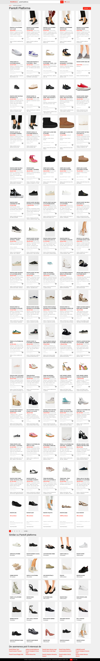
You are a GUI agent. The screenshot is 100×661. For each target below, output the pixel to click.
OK (71, 659)
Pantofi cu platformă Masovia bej (66, 28)
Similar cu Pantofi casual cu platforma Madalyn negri (32, 147)
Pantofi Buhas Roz (30, 654)
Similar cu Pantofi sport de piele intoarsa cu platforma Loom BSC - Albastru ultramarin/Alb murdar (33, 322)
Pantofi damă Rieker (32, 640)
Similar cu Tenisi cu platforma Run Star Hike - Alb (83, 424)
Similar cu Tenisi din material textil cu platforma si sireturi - (49, 493)
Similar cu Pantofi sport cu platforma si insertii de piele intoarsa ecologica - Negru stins (66, 322)
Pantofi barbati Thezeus (15, 651)
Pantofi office (81, 640)
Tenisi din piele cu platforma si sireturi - (49, 445)
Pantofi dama (63, 512)
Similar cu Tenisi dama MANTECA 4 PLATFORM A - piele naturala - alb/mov (33, 76)
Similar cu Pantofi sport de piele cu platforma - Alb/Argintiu (66, 217)
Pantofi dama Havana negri (49, 649)
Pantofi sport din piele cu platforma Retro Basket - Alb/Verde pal (16, 274)
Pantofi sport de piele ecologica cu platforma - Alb (83, 134)
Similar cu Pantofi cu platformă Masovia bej (65, 42)
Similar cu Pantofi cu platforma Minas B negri (32, 42)
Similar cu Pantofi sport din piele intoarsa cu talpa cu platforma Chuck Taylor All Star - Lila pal (50, 424)
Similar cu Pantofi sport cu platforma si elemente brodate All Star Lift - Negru (33, 356)
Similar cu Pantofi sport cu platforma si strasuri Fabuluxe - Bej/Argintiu (16, 321)
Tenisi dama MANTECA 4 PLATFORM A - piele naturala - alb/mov (33, 63)
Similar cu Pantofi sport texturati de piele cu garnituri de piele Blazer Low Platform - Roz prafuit (16, 390)
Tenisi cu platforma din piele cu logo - (33, 445)
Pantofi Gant (30, 512)
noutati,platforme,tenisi (65, 651)
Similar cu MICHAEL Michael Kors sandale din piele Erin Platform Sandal (83, 459)
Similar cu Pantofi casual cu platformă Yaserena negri (15, 147)
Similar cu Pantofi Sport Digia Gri (83, 75)
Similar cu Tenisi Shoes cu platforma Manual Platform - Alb (16, 76)
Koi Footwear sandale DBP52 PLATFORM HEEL (66, 273)
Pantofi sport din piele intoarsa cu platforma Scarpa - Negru (33, 204)
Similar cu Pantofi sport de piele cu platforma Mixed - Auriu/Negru (16, 183)
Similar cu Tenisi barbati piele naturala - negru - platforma (15, 253)
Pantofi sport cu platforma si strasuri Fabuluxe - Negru (66, 240)
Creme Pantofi (14, 575)
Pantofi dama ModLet (64, 649)
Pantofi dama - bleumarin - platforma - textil (66, 63)
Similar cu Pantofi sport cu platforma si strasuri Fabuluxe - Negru (66, 253)
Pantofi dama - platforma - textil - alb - (49, 63)
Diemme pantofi (14, 618)
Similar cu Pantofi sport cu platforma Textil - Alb (33, 111)
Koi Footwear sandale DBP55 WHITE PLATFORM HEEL (49, 343)
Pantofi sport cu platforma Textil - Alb (33, 97)
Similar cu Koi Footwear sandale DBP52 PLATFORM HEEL (66, 287)
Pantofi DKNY (30, 597)
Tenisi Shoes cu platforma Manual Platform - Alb (15, 63)
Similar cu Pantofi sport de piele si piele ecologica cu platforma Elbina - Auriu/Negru (50, 253)
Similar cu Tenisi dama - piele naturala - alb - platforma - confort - (66, 493)
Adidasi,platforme (15, 553)
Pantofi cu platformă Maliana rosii (49, 28)
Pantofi (62, 575)
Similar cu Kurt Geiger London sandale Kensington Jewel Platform (66, 390)
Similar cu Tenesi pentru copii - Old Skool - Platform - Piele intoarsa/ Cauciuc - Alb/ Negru (16, 459)
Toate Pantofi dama (63, 526)
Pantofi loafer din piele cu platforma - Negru (83, 342)
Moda (10, 5)
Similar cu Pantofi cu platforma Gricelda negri (82, 42)
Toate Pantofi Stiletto (47, 526)
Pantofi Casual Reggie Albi (16, 654)
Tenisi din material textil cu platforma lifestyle (49, 274)
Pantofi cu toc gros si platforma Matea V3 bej (83, 239)
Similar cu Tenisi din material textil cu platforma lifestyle (49, 287)
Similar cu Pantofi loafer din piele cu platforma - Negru (83, 356)
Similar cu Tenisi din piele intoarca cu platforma (33, 390)
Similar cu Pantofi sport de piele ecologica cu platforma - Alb (82, 147)
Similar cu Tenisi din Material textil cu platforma (49, 390)
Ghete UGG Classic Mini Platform (49, 133)
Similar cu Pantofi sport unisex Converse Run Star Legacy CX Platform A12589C (82, 111)
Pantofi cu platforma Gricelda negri (83, 28)
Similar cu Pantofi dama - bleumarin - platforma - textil (66, 76)
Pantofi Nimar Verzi (14, 649)
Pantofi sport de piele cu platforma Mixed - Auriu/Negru (16, 170)
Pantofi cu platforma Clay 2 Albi (16, 28)
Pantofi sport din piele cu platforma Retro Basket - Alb (49, 204)
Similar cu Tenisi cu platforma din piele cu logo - (33, 459)
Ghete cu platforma (32, 575)
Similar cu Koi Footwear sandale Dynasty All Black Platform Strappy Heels (33, 424)
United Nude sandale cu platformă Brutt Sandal (83, 274)
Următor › (26, 531)
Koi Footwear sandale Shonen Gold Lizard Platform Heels (16, 411)
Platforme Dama (47, 597)
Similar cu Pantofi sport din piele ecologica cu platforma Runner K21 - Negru (83, 217)
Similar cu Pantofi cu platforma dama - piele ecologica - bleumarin (66, 111)
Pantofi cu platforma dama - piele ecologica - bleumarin (66, 98)
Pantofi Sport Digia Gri (83, 61)
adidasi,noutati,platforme (32, 649)
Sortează (86, 8)
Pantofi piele (63, 597)
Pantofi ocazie (81, 575)
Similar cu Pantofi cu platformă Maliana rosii (49, 42)
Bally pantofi (80, 618)
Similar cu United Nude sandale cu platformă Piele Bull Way (66, 356)
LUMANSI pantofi (80, 649)
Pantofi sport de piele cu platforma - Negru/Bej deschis (33, 274)
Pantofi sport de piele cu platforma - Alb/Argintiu (66, 204)
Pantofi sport (80, 553)
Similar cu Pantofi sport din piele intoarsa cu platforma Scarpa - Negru (33, 219)
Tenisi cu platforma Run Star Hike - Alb (83, 410)
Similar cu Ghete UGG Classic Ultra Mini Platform (49, 183)
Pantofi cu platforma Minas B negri (33, 28)
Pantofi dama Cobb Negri (49, 651)
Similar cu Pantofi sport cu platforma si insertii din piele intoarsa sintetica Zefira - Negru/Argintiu (33, 493)
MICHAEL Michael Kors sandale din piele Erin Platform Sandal (83, 446)
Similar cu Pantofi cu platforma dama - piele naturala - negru (50, 112)
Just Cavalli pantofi (32, 618)
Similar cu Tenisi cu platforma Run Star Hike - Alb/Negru (66, 459)
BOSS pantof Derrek (49, 618)
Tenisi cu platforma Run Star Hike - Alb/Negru (66, 445)
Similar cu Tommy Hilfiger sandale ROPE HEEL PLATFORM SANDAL (83, 321)
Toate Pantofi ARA (13, 526)
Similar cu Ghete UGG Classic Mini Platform (49, 148)
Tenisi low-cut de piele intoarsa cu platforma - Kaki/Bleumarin (83, 480)
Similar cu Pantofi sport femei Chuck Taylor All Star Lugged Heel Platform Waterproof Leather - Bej (16, 493)
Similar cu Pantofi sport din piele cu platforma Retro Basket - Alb (49, 217)
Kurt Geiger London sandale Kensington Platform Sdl (82, 377)
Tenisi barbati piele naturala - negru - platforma (15, 240)
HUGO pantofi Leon (82, 597)
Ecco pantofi (80, 512)
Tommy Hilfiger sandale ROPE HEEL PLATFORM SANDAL (83, 308)
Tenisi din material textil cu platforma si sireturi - (49, 480)
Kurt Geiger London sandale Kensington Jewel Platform (65, 377)
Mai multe (75, 659)
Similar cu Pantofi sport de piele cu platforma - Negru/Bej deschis (33, 287)
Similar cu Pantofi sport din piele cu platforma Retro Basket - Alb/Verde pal (16, 287)
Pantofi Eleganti (64, 640)
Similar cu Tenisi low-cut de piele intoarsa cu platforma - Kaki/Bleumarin (83, 493)
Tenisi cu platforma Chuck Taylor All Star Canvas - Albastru (66, 411)
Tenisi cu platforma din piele (16, 342)
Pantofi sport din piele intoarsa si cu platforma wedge (16, 98)
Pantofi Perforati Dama (16, 640)
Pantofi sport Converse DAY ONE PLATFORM (15, 204)
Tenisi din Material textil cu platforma (49, 376)
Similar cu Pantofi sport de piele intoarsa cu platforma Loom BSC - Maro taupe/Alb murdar (49, 322)
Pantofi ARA (13, 512)
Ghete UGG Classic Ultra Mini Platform (48, 169)
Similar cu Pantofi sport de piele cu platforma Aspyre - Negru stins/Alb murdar (33, 253)
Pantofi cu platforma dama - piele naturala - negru (49, 98)
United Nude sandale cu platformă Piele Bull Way (66, 343)
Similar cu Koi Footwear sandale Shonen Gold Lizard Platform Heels (16, 424)
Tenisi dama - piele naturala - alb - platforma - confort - (66, 480)
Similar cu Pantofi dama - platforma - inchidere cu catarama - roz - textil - (33, 183)
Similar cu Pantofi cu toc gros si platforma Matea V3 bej (82, 253)
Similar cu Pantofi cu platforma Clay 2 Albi (16, 42)
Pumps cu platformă (15, 597)
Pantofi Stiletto (47, 512)
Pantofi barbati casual (33, 553)
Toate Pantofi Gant (30, 526)
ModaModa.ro (14, 1)
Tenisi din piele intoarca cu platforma (33, 376)
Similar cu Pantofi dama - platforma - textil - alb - (50, 76)
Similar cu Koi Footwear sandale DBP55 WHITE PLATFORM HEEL (49, 356)
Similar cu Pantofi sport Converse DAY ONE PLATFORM (16, 217)
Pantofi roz (46, 640)
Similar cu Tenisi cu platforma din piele (16, 356)
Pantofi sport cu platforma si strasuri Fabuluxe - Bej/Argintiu (16, 308)
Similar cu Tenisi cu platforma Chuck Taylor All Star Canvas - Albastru (66, 424)
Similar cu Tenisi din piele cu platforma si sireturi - (48, 459)
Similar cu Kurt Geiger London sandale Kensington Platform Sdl (83, 390)
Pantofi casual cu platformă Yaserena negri (15, 134)
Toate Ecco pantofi (80, 526)
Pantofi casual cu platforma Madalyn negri (32, 134)
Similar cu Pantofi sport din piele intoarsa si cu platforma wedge (16, 111)
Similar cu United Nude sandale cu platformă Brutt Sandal (83, 287)
